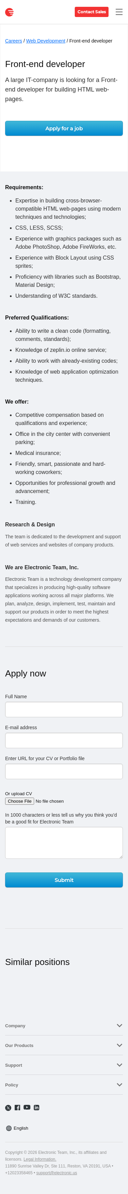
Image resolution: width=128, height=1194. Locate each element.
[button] (64, 1025)
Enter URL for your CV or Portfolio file (45, 758)
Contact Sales (91, 11)
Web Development (45, 41)
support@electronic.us (56, 1173)
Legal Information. (40, 1159)
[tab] (64, 1025)
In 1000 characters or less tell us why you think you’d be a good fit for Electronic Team (61, 818)
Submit (64, 880)
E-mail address (21, 727)
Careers (13, 41)
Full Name (16, 696)
